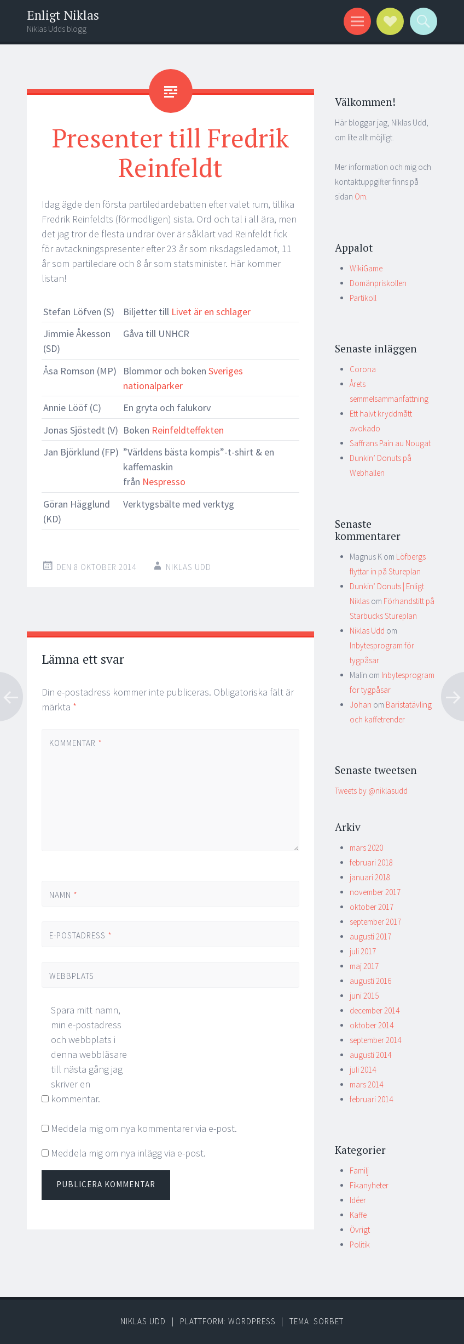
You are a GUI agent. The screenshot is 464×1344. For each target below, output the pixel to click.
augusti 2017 (370, 936)
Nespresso (163, 481)
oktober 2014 (371, 1025)
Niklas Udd (188, 567)
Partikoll (363, 298)
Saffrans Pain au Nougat (390, 443)
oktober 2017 (371, 907)
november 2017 (375, 892)
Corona (363, 369)
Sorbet (329, 1321)
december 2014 (374, 1010)
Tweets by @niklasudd (371, 790)
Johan (361, 704)
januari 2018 (370, 877)
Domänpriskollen (378, 283)
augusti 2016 (370, 981)
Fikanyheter (369, 1185)
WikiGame (366, 268)
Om (360, 196)
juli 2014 (363, 1069)
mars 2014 (366, 1084)
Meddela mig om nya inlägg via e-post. (128, 1153)
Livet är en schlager (211, 311)
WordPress (252, 1321)
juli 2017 (363, 951)
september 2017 (375, 921)
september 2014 (375, 1040)
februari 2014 (371, 1099)
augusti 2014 (370, 1055)
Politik (360, 1244)
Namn (63, 895)
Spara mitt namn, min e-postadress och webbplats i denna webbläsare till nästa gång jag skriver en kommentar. (89, 1054)
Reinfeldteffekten (186, 430)
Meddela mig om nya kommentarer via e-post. (144, 1128)
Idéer (358, 1200)
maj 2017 (364, 966)
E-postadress (80, 935)
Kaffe (358, 1215)
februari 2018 (371, 862)
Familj (359, 1170)
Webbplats (71, 976)
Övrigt (360, 1230)
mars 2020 (366, 847)
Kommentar (75, 743)
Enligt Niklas (63, 15)
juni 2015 (364, 995)
